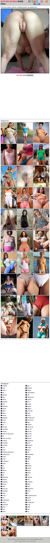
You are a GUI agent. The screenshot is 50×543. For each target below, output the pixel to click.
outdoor (28, 424)
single (28, 470)
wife (27, 509)
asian (3, 390)
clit (2, 436)
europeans (4, 461)
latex (3, 509)
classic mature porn (7, 433)
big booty (4, 406)
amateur (4, 385)
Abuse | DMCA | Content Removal (16, 539)
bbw (3, 397)
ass (2, 392)
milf (27, 395)
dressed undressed (7, 452)
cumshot (4, 445)
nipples (28, 408)
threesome (29, 488)
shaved (28, 466)
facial (3, 463)
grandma (4, 482)
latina (3, 511)
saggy (28, 456)
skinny (28, 472)
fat (2, 466)
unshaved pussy (31, 495)
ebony (3, 456)
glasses (4, 479)
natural (28, 406)
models (28, 399)
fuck (3, 472)
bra (2, 424)
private (28, 447)
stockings (29, 482)
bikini (3, 411)
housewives (5, 500)
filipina (3, 470)
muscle (28, 404)
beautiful (4, 401)
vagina (28, 500)
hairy (3, 486)
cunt (3, 447)
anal (3, 388)
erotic (3, 459)
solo (27, 479)
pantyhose (29, 440)
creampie (4, 443)
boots (3, 422)
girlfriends (4, 477)
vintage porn (30, 502)
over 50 (28, 431)
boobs (3, 420)
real (27, 452)
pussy (28, 449)
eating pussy (5, 454)
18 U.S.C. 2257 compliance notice (33, 539)
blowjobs (4, 417)
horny (3, 495)
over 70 (28, 436)
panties (28, 438)
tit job (28, 491)
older (28, 422)
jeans (3, 507)
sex (27, 461)
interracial (4, 504)
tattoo (28, 484)
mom (28, 401)
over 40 (28, 429)
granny (3, 484)
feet (2, 468)
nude (28, 413)
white (28, 507)
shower (28, 468)
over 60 (28, 433)
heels (3, 493)
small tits (29, 477)
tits (27, 493)
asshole (4, 395)
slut (27, 475)
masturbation (30, 392)
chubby (3, 431)
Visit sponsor (30, 75)
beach (3, 399)
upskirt (28, 498)
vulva (28, 504)
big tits (3, 408)
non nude (29, 411)
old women (29, 420)
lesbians (29, 388)
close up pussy (6, 438)
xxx (27, 511)
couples (4, 440)
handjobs (4, 491)
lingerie (28, 390)
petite (28, 443)
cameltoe (4, 429)
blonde (3, 415)
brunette (4, 427)
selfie (28, 459)
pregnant (29, 445)
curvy (3, 449)
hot (2, 498)
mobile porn (30, 397)
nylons (28, 415)
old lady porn (30, 417)
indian (3, 502)
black (3, 413)
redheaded (29, 454)
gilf (2, 475)
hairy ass (4, 488)
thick (28, 486)
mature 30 (29, 427)
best (3, 404)
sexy (28, 463)
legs (27, 385)
